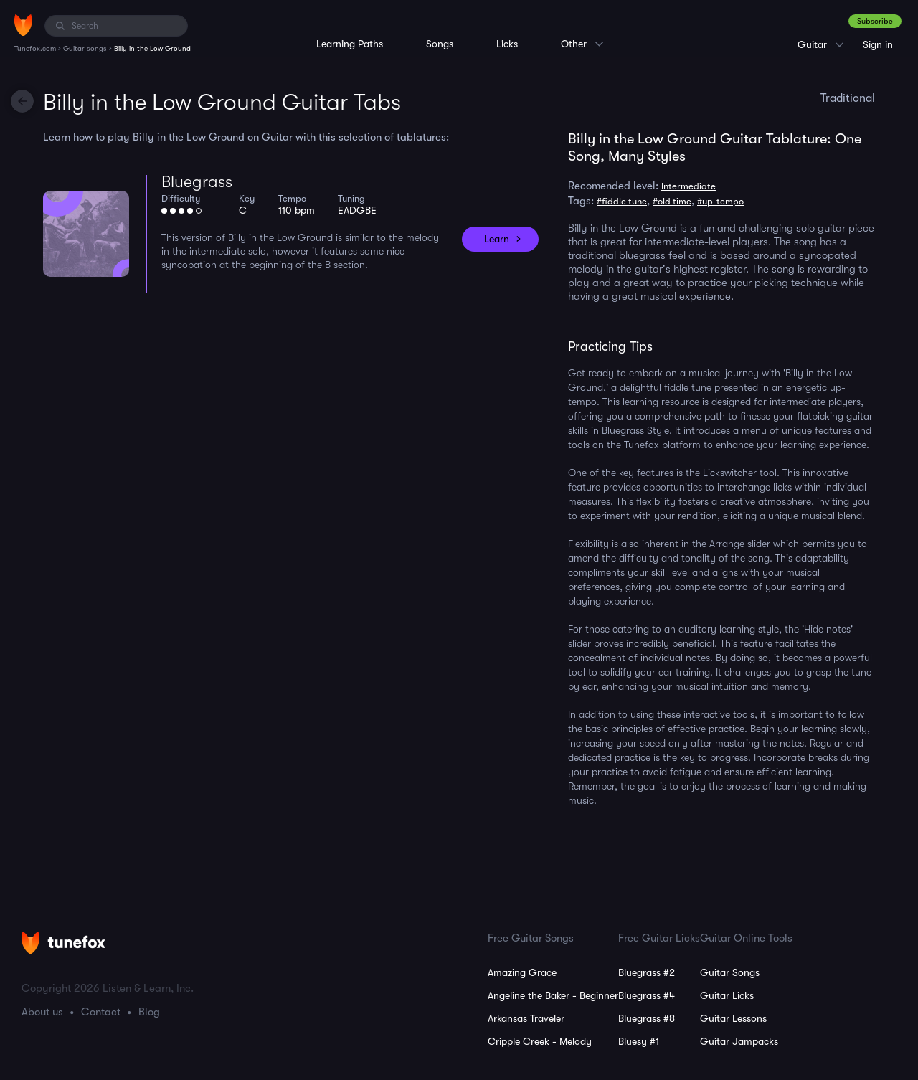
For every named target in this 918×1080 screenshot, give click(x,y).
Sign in (878, 44)
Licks (507, 43)
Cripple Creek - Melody (540, 1041)
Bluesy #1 (638, 1041)
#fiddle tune (622, 201)
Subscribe (875, 21)
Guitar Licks (727, 995)
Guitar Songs (730, 972)
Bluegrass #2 (646, 972)
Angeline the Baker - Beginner (553, 995)
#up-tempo (720, 201)
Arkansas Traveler (526, 1018)
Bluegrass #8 (646, 1018)
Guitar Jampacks (739, 1041)
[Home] (23, 25)
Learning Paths (349, 43)
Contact (100, 1011)
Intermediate (688, 186)
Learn (496, 239)
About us (42, 1011)
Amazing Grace (522, 972)
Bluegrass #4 (646, 995)
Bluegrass (196, 181)
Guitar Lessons (733, 1018)
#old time (672, 201)
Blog (149, 1011)
